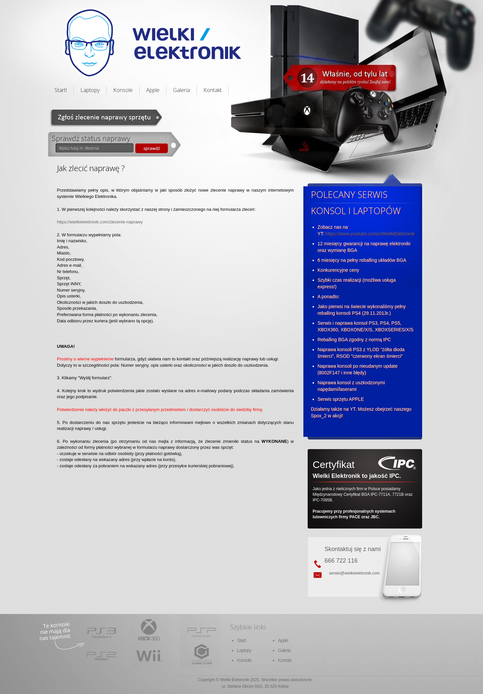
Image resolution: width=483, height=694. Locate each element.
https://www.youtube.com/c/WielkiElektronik (370, 233)
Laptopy (90, 90)
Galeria (181, 90)
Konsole (123, 90)
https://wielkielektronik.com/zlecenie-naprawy (100, 221)
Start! (61, 90)
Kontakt (212, 90)
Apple (152, 90)
